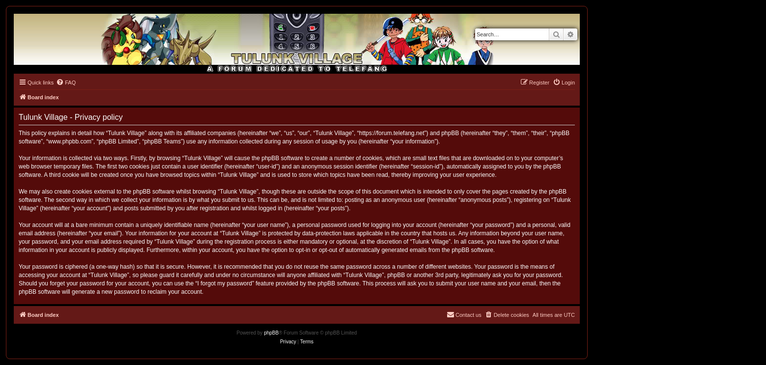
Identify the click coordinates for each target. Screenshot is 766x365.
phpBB (271, 333)
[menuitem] (66, 82)
